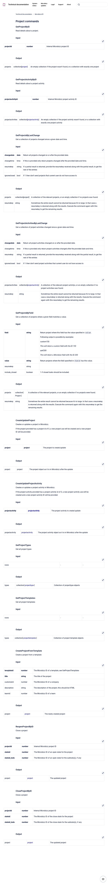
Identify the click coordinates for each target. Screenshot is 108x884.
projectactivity (33, 120)
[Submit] (79, 4)
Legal (53, 4)
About (69, 4)
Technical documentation (18, 4)
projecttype (29, 585)
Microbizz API (39, 14)
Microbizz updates (44, 5)
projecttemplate (29, 638)
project (24, 67)
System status (34, 5)
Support (60, 4)
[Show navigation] (103, 879)
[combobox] (92, 4)
